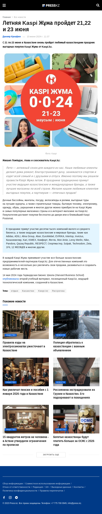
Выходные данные (61, 487)
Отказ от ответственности (17, 487)
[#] (51, 5)
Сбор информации (13, 483)
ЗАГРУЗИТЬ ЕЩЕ (51, 455)
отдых (14, 291)
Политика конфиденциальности (20, 490)
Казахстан (28, 291)
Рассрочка (58, 291)
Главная (7, 17)
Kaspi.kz (43, 291)
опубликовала (11, 278)
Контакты (79, 487)
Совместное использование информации (47, 483)
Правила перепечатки (52, 490)
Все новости (20, 17)
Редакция (38, 487)
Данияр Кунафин (12, 36)
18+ (47, 487)
